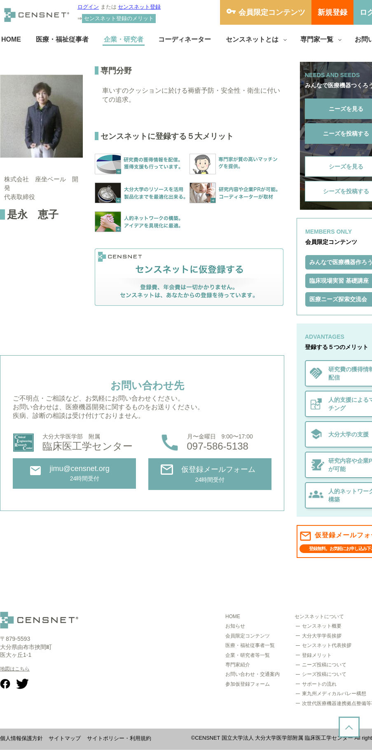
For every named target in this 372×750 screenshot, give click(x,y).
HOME (232, 616)
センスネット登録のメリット (119, 18)
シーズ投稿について (324, 674)
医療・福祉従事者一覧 (250, 645)
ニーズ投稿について (324, 665)
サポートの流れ (319, 684)
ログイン (88, 7)
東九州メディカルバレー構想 (334, 693)
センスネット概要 (322, 626)
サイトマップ (65, 738)
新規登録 (332, 12)
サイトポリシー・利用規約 (119, 738)
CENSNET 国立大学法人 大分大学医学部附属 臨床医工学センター (274, 738)
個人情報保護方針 (21, 738)
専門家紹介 (237, 665)
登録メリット (317, 655)
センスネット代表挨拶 (326, 645)
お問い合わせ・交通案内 (252, 674)
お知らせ (235, 626)
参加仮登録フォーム (247, 684)
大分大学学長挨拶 (322, 636)
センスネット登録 (139, 7)
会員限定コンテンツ (272, 12)
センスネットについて (319, 616)
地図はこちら (15, 669)
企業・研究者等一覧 (247, 655)
